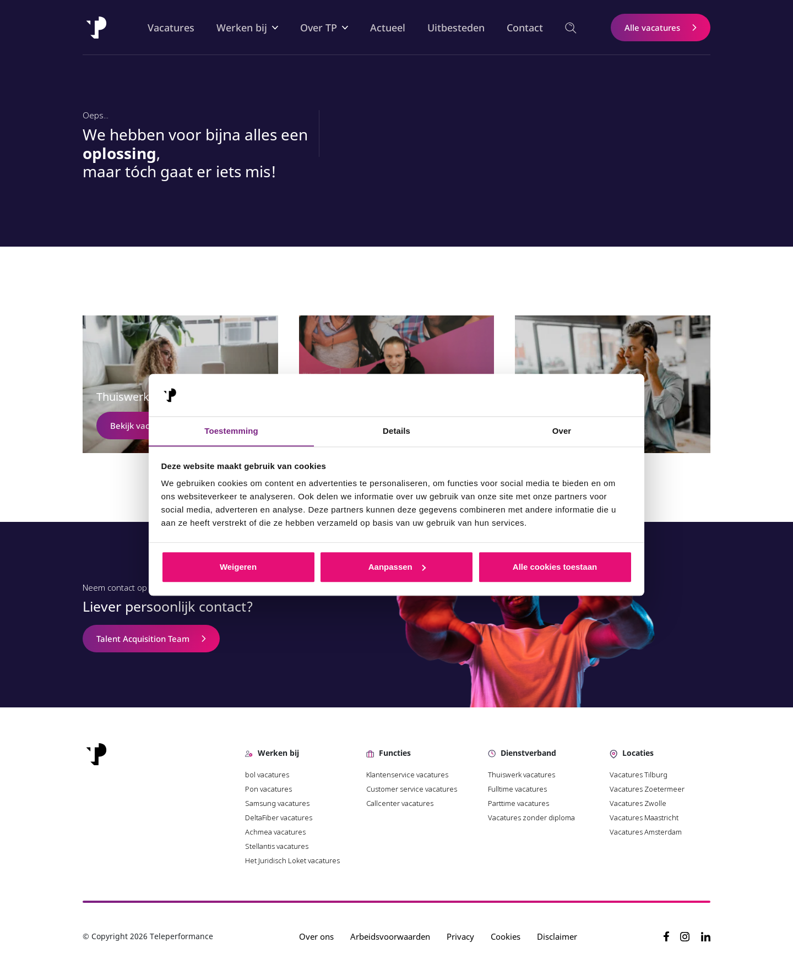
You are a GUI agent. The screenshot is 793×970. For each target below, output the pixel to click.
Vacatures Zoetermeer (647, 789)
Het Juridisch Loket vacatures (292, 860)
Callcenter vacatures (399, 803)
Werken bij (242, 27)
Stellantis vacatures (276, 846)
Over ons (317, 936)
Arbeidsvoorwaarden (391, 936)
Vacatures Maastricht (644, 817)
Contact (525, 27)
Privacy (461, 936)
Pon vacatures (269, 789)
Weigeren (238, 567)
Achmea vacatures (275, 832)
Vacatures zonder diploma (531, 817)
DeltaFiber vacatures (278, 817)
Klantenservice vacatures (408, 775)
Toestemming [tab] (231, 430)
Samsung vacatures (277, 803)
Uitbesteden (456, 27)
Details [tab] (396, 430)
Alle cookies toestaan (555, 567)
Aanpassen (397, 567)
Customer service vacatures (411, 789)
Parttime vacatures (518, 803)
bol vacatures (267, 775)
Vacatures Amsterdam (646, 832)
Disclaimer (557, 936)
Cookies (506, 936)
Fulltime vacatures (517, 789)
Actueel (388, 27)
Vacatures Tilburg (638, 775)
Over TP (319, 27)
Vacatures (171, 27)
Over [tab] (562, 430)
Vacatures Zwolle (638, 803)
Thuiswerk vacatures (521, 775)
